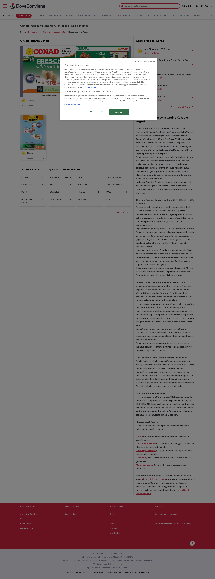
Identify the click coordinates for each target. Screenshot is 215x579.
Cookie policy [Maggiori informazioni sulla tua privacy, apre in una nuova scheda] (91, 87)
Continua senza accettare (145, 62)
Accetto (118, 112)
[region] (108, 89)
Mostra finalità (96, 112)
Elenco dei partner (72, 104)
